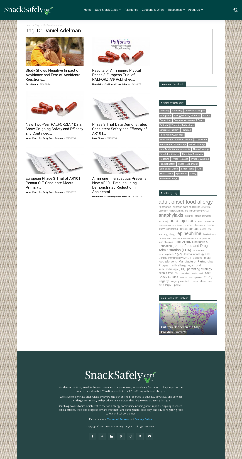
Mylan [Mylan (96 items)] (191, 265)
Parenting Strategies (192, 154)
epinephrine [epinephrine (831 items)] (189, 233)
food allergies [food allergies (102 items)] (166, 242)
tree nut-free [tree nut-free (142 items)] (198, 281)
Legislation (201, 139)
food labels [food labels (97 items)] (198, 250)
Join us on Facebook (172, 84)
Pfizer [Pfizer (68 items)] (177, 273)
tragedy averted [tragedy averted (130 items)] (179, 281)
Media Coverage (197, 144)
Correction (165, 120)
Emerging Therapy (169, 130)
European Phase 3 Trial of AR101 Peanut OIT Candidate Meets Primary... (53, 183)
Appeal (206, 115)
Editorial (164, 125)
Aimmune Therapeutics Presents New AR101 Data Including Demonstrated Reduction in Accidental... (119, 185)
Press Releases (180, 159)
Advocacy (177, 110)
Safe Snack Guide (169, 169)
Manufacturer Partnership (173, 144)
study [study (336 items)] (208, 277)
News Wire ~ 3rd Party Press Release (111, 84)
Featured (186, 130)
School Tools (187, 169)
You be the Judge (168, 178)
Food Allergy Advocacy (171, 135)
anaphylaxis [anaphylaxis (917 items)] (171, 215)
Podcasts (164, 159)
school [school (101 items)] (183, 277)
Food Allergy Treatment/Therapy (176, 139)
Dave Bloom (32, 84)
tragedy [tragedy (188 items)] (164, 281)
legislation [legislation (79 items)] (197, 258)
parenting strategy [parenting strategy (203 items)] (199, 269)
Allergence (165, 115)
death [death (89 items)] (203, 229)
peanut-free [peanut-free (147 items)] (166, 272)
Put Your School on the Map (180, 327)
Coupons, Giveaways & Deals (189, 120)
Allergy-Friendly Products (187, 115)
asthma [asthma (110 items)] (189, 215)
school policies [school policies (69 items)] (195, 277)
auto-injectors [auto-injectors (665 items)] (183, 220)
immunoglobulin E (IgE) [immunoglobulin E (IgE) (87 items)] (170, 254)
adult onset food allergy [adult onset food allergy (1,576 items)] (186, 202)
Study (193, 173)
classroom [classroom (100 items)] (199, 225)
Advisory (164, 110)
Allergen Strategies (195, 110)
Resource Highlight (187, 164)
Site (199, 169)
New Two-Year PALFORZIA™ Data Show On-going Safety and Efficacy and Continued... (54, 129)
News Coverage (201, 149)
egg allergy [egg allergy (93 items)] (170, 234)
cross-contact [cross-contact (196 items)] (189, 228)
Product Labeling (200, 159)
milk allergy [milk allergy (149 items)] (179, 265)
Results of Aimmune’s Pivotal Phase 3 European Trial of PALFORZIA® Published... (116, 75)
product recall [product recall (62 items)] (197, 273)
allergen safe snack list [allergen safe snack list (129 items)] (186, 206)
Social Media (166, 173)
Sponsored (181, 173)
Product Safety (167, 164)
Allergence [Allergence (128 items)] (165, 206)
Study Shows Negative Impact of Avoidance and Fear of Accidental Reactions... (53, 75)
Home (29, 25)
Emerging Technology (183, 125)
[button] (235, 10)
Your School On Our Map (174, 298)
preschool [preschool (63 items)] (186, 273)
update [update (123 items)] (177, 285)
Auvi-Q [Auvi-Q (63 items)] (200, 221)
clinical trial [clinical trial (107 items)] (172, 229)
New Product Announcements (175, 149)
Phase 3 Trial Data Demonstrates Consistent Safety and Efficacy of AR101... (119, 129)
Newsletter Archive (169, 154)
